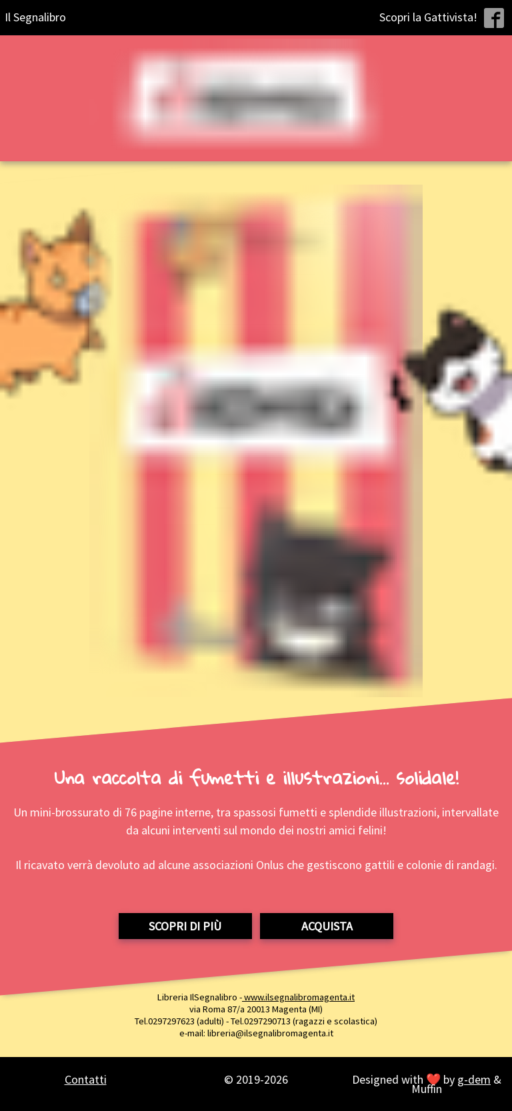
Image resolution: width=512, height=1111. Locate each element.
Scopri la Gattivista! (428, 17)
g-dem (474, 1079)
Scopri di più (185, 926)
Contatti (86, 1079)
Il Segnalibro (35, 17)
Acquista (327, 926)
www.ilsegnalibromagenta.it (298, 997)
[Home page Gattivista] (256, 99)
